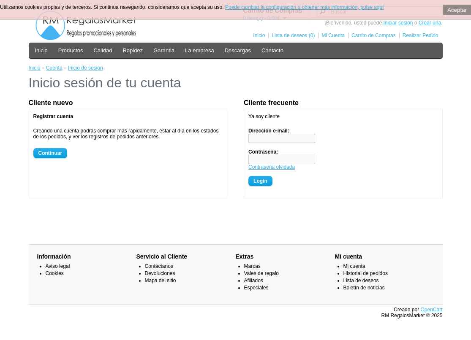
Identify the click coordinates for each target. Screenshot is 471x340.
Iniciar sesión (398, 23)
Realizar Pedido (420, 35)
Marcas (252, 266)
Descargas (238, 50)
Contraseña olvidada (271, 167)
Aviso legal (58, 266)
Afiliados (253, 280)
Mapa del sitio (160, 280)
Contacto (272, 50)
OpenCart (431, 310)
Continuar (50, 153)
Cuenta (54, 68)
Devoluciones (160, 273)
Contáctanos (159, 266)
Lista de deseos (361, 280)
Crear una (430, 23)
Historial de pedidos (365, 273)
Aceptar (457, 10)
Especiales (256, 288)
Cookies (55, 273)
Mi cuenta (354, 266)
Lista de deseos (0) (293, 35)
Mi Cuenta (333, 35)
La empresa (199, 50)
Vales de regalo (261, 273)
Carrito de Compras (373, 35)
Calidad (102, 50)
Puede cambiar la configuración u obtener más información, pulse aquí (304, 7)
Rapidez (133, 50)
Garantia (163, 50)
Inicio (259, 35)
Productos (70, 50)
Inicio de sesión (85, 68)
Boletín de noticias (364, 288)
